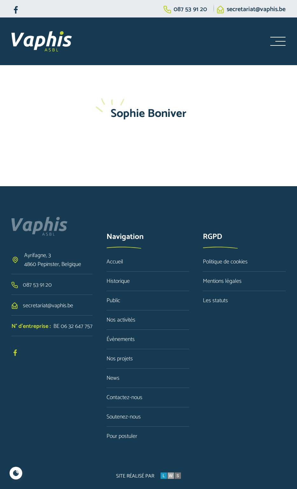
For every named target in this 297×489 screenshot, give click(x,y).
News (113, 378)
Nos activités (121, 320)
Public (113, 300)
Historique (118, 281)
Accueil (115, 262)
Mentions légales (222, 281)
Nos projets (120, 358)
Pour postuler (122, 436)
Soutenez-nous (124, 417)
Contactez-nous (124, 397)
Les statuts (215, 300)
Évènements (121, 339)
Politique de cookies (225, 262)
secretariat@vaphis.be (256, 9)
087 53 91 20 (190, 9)
